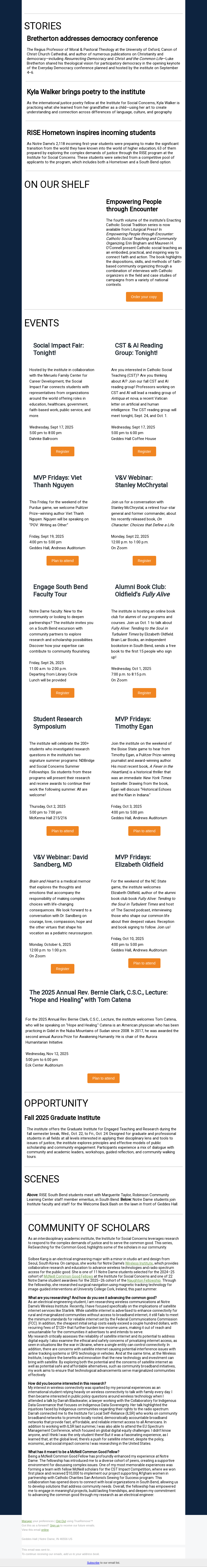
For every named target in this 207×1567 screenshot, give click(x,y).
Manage (27, 1521)
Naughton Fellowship (144, 1280)
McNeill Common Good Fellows (68, 1276)
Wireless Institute (139, 1263)
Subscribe (93, 1562)
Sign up (55, 1525)
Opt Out (61, 1521)
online (45, 1529)
